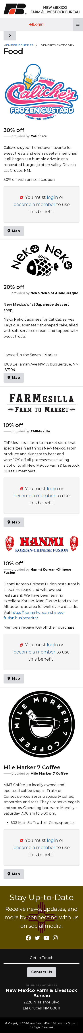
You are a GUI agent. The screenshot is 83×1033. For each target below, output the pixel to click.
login (52, 197)
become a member (34, 204)
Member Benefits (18, 45)
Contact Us (41, 972)
